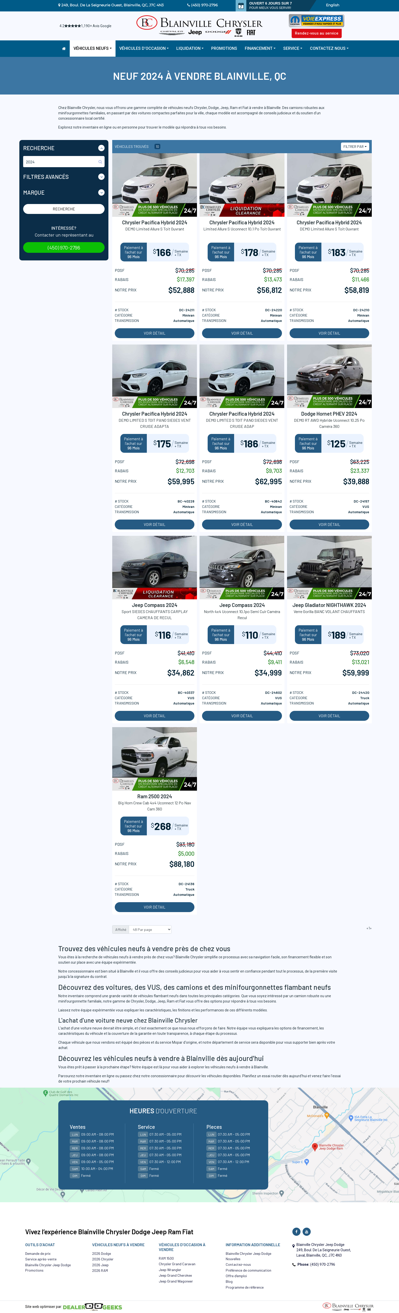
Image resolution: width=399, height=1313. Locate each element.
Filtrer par (354, 146)
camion (300, 996)
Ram (171, 1001)
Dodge (150, 1001)
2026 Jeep (100, 1265)
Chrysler (137, 1001)
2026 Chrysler (102, 1259)
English (332, 5)
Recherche (64, 209)
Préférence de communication (248, 1270)
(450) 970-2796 (204, 5)
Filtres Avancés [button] (46, 176)
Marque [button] (34, 192)
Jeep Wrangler (170, 1270)
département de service (231, 1042)
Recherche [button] (38, 148)
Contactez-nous (238, 1264)
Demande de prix (38, 1253)
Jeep (161, 1001)
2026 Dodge (101, 1253)
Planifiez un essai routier (262, 1076)
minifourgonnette (72, 1001)
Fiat (182, 1001)
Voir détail (154, 333)
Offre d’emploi (236, 1276)
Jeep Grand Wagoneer (176, 1281)
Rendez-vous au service (316, 33)
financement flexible (304, 957)
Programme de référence (245, 1287)
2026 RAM (100, 1270)
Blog (229, 1281)
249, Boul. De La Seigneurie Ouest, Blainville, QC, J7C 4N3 (112, 5)
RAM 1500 (166, 1258)
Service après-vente (40, 1259)
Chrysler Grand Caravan (177, 1264)
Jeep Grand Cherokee (175, 1275)
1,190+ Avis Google (96, 26)
